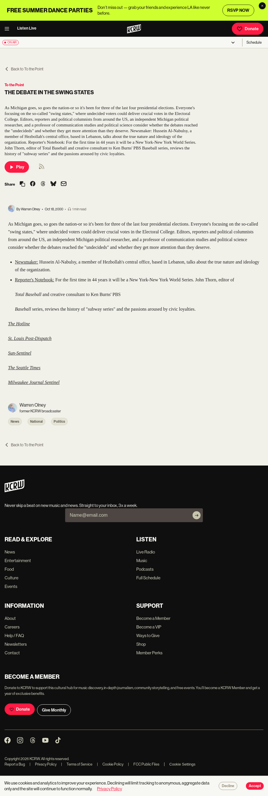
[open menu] (8, 28)
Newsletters (16, 644)
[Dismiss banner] (262, 5)
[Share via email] (64, 184)
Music (141, 560)
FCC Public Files (143, 764)
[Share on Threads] (43, 184)
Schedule (254, 42)
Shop (141, 644)
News (15, 422)
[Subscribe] (197, 515)
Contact (12, 652)
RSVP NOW (238, 10)
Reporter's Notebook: (34, 279)
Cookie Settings (182, 764)
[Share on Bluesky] (53, 184)
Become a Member (153, 618)
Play (16, 167)
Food (9, 569)
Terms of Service (76, 764)
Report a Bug (15, 764)
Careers (12, 626)
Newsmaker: (26, 261)
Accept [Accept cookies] (255, 786)
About (10, 618)
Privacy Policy (43, 764)
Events (11, 586)
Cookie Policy (110, 764)
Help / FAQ (14, 635)
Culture (11, 577)
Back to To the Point (24, 69)
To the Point (14, 85)
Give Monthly (54, 710)
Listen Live (26, 28)
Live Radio (145, 551)
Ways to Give (148, 635)
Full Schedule (148, 577)
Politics (59, 422)
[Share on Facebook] (33, 184)
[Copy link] (22, 184)
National (36, 422)
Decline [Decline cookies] (228, 786)
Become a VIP (148, 626)
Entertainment (18, 560)
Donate (248, 29)
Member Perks (149, 652)
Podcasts (145, 569)
